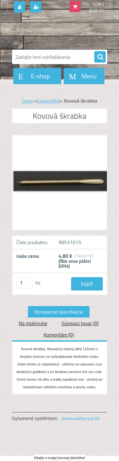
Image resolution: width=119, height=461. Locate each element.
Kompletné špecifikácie (58, 312)
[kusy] (24, 282)
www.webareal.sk (81, 418)
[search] (100, 57)
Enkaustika (48, 100)
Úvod (27, 100)
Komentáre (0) (58, 334)
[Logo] (55, 31)
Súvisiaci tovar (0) (80, 323)
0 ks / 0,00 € (93, 4)
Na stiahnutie (33, 323)
